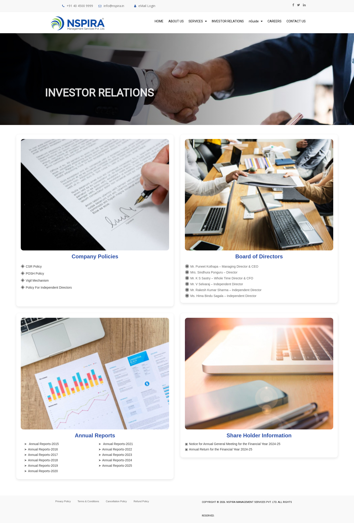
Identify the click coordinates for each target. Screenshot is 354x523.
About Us (176, 21)
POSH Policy (35, 273)
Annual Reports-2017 (43, 455)
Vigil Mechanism (37, 280)
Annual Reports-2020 (43, 471)
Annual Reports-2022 (117, 449)
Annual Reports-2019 (43, 465)
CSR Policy (34, 266)
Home (159, 21)
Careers (275, 21)
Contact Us (296, 21)
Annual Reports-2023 (117, 455)
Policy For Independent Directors (49, 287)
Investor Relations (228, 21)
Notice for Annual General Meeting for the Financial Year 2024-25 (234, 444)
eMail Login (144, 6)
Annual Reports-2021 (118, 444)
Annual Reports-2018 (43, 460)
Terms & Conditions (88, 501)
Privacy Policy (63, 501)
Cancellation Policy (116, 501)
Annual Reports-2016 (43, 449)
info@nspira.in (114, 6)
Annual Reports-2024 (117, 460)
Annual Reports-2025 (117, 465)
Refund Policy (141, 501)
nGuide (256, 21)
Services (198, 21)
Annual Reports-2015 (44, 444)
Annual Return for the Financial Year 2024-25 (220, 449)
